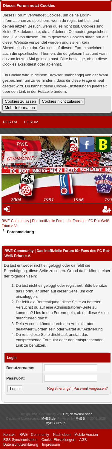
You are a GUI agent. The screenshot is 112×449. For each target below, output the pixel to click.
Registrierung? (58, 388)
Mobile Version (86, 435)
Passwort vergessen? (90, 388)
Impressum (51, 444)
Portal (10, 122)
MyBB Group (55, 423)
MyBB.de (49, 418)
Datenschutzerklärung (20, 444)
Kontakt (9, 435)
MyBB (80, 418)
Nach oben (61, 435)
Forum (31, 122)
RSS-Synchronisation (20, 440)
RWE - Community (34, 435)
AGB (83, 440)
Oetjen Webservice (77, 414)
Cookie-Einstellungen (58, 440)
